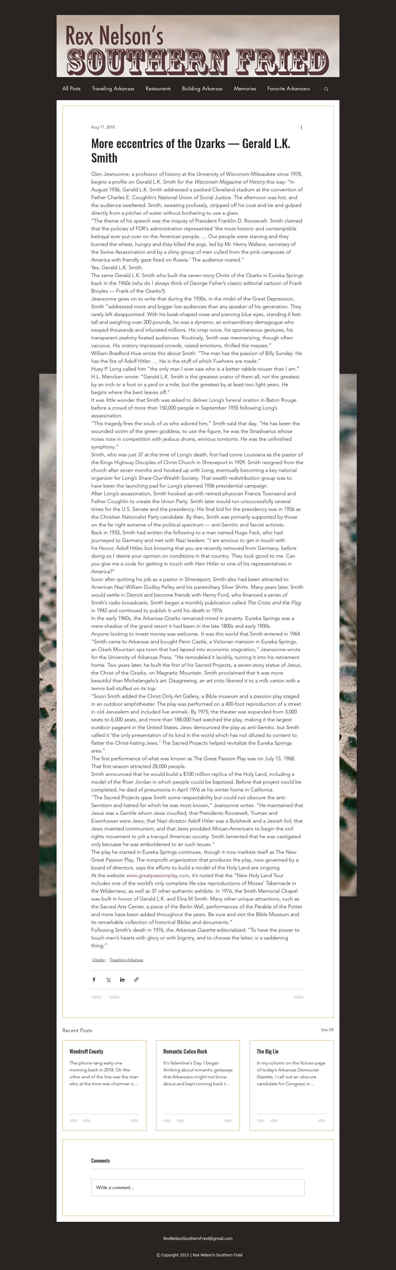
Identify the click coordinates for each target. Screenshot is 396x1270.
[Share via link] (136, 979)
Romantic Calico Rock (185, 1051)
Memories (245, 88)
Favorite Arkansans (289, 88)
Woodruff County (86, 1051)
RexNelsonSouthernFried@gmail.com (198, 1239)
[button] (326, 88)
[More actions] (301, 127)
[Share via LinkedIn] (122, 979)
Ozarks (98, 959)
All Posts (71, 88)
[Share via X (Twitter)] (108, 979)
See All (327, 1029)
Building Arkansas (202, 88)
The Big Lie (268, 1051)
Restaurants (158, 88)
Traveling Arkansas (113, 88)
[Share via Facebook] (94, 979)
